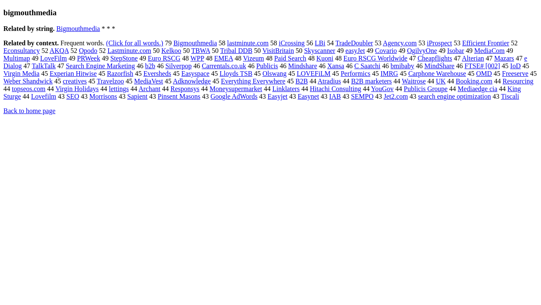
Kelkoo (171, 50)
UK (440, 81)
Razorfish (120, 73)
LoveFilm (53, 58)
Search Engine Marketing (100, 65)
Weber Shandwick (27, 81)
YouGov (382, 88)
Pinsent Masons (179, 96)
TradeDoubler (354, 43)
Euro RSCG (164, 58)
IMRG (389, 73)
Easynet (308, 96)
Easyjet (277, 96)
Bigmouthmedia (78, 28)
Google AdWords (233, 96)
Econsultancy (21, 50)
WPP (197, 58)
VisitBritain (278, 50)
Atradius (329, 81)
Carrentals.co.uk (224, 65)
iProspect (439, 43)
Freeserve (515, 73)
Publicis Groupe (426, 88)
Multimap (16, 58)
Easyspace (195, 73)
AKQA (58, 50)
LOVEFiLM (314, 73)
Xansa (335, 65)
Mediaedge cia (477, 88)
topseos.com (29, 88)
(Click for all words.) (134, 43)
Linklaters (286, 88)
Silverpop (178, 65)
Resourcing (518, 81)
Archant (150, 88)
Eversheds (157, 73)
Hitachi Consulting (335, 88)
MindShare (439, 65)
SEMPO (362, 96)
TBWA (200, 50)
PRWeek (88, 58)
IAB (335, 96)
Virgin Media (21, 73)
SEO (72, 96)
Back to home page (29, 110)
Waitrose (414, 81)
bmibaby (402, 65)
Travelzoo (110, 81)
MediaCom (489, 50)
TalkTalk (43, 65)
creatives (75, 81)
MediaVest (148, 81)
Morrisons (103, 96)
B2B (301, 81)
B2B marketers (371, 81)
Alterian (473, 58)
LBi (320, 43)
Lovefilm (43, 96)
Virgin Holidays (76, 88)
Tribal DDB (236, 50)
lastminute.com (247, 43)
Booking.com (474, 81)
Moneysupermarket (236, 88)
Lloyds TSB (236, 73)
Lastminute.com (129, 50)
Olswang (274, 73)
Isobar (455, 50)
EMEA (223, 58)
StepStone (124, 58)
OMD (484, 73)
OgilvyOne (422, 50)
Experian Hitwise (73, 73)
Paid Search (290, 58)
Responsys (184, 88)
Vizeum (253, 58)
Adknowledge (192, 81)
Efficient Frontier (485, 43)
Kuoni (325, 58)
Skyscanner (319, 50)
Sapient (137, 96)
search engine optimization (454, 96)
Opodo (88, 50)
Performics (355, 73)
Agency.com (400, 43)
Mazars (504, 58)
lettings (119, 88)
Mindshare (302, 65)
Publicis (267, 65)
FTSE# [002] (482, 65)
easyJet (355, 50)
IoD (515, 65)
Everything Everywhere (253, 81)
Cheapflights (435, 58)
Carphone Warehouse (437, 73)
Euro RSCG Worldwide (375, 58)
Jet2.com (396, 96)
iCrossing (291, 43)
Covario (386, 50)
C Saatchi (367, 65)
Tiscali (510, 96)
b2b (150, 65)
